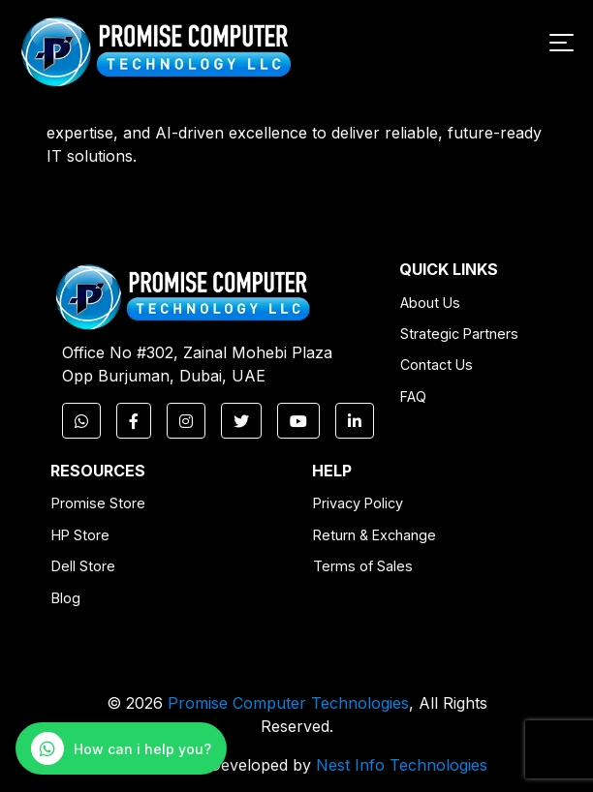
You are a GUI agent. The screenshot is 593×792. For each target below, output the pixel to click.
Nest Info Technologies (401, 765)
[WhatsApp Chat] (121, 748)
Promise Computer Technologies (288, 703)
